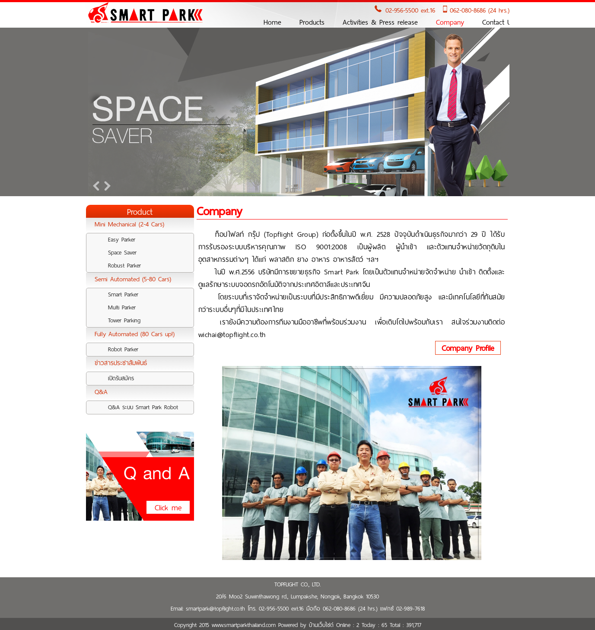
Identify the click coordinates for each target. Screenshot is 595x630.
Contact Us (498, 22)
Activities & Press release (380, 22)
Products (312, 22)
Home (272, 22)
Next (106, 186)
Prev (97, 186)
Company (450, 22)
